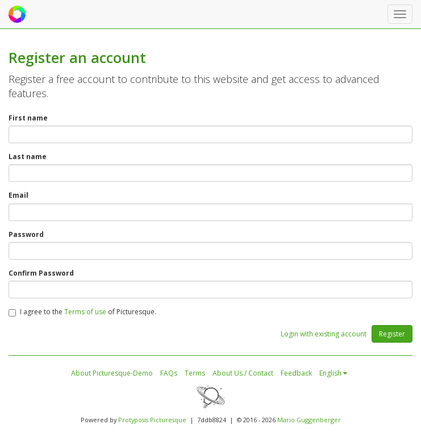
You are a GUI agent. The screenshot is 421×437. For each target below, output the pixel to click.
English (333, 373)
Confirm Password (41, 273)
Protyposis (133, 419)
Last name (28, 156)
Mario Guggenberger (309, 419)
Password (26, 234)
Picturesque (168, 419)
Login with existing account (323, 334)
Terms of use (85, 312)
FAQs (168, 373)
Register (392, 334)
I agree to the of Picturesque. (82, 312)
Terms (195, 373)
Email (18, 195)
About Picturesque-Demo (112, 373)
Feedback (296, 373)
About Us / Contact (242, 373)
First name (28, 118)
